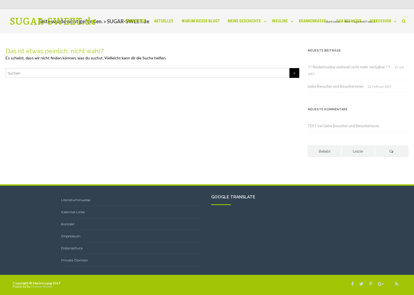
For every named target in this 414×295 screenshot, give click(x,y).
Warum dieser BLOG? (200, 21)
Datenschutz (72, 248)
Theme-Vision (41, 286)
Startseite (135, 21)
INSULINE (280, 21)
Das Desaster (349, 21)
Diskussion (380, 21)
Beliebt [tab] (324, 151)
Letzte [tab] (358, 151)
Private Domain (74, 260)
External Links (73, 212)
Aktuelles (163, 21)
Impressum (71, 236)
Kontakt (68, 224)
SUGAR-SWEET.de (53, 21)
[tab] (391, 151)
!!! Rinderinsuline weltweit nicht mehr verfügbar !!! (349, 67)
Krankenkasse (312, 21)
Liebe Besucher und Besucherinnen (336, 86)
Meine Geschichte (244, 21)
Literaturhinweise (76, 200)
